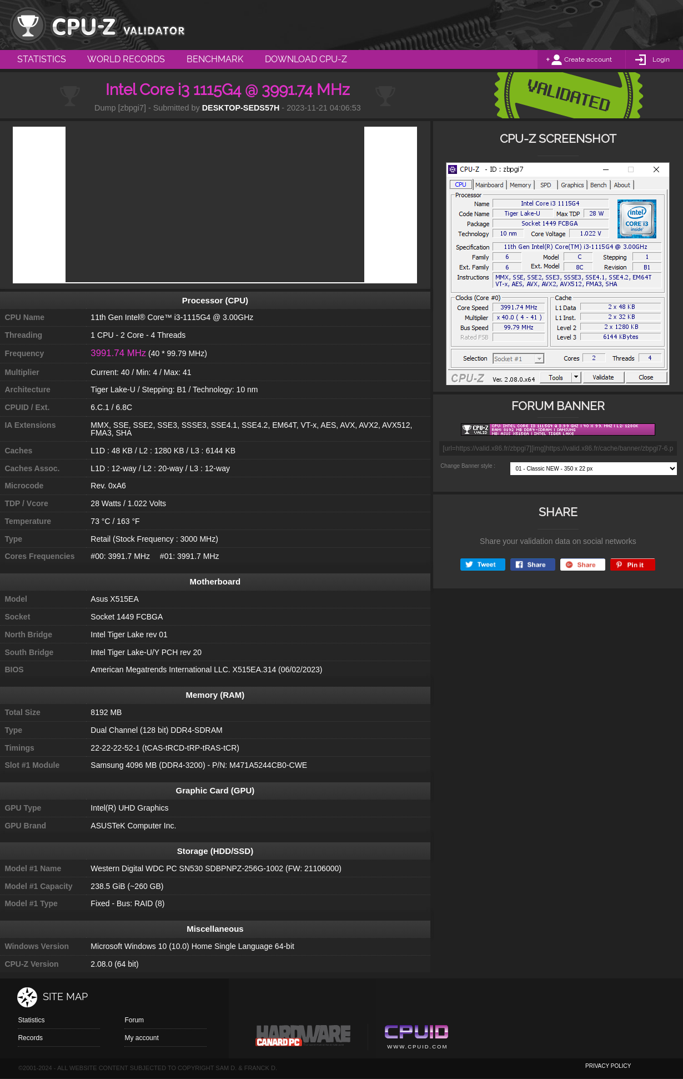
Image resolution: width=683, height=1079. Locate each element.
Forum (134, 1020)
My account (141, 1038)
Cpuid (416, 1038)
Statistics (31, 1020)
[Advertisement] (215, 204)
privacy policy (608, 1066)
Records (30, 1038)
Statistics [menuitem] (41, 59)
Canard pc (303, 1038)
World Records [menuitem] (126, 59)
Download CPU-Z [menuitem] (306, 59)
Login (661, 59)
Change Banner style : (467, 466)
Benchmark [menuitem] (215, 59)
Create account (588, 59)
